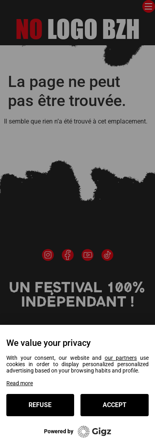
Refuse (40, 405)
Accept (114, 405)
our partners (121, 358)
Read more (19, 383)
